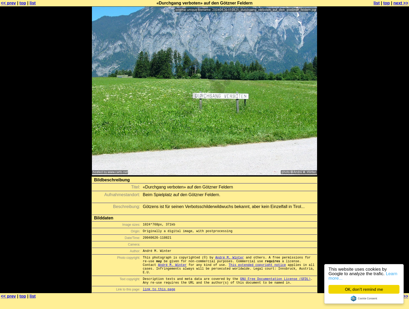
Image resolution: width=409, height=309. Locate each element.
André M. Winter (229, 261)
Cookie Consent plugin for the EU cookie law (364, 298)
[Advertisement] (387, 131)
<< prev (8, 3)
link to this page (159, 298)
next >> (400, 3)
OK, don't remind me (364, 289)
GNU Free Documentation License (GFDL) (275, 286)
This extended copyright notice (257, 270)
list (33, 3)
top (22, 3)
